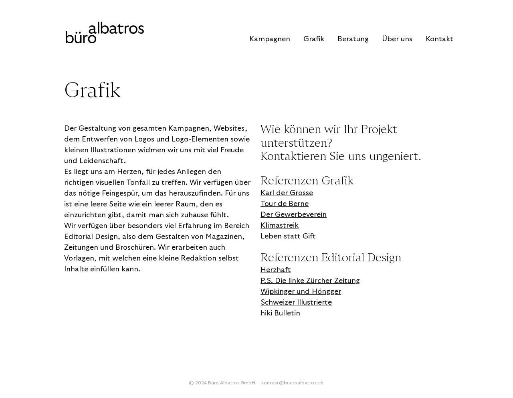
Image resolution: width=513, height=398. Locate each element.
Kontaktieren (293, 156)
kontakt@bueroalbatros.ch (292, 382)
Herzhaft (276, 270)
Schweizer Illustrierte (296, 302)
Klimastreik (280, 225)
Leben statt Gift (288, 236)
